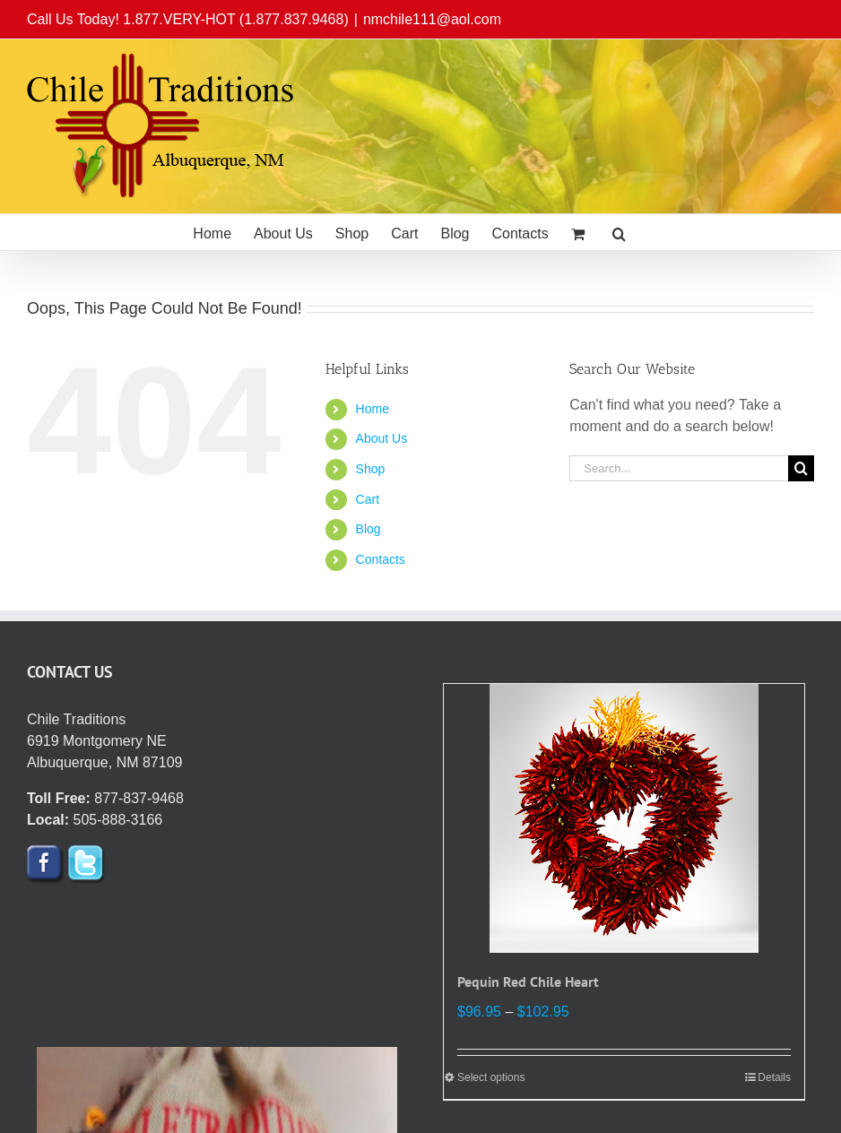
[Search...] (678, 468)
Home (372, 409)
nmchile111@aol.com (432, 19)
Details (774, 1077)
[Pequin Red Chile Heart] (624, 818)
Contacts (380, 559)
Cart (367, 499)
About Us (382, 438)
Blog (368, 529)
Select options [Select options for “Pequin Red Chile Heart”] (491, 1077)
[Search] (801, 468)
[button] (619, 232)
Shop (371, 469)
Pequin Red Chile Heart (528, 981)
